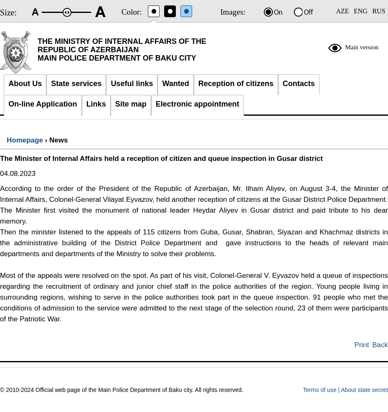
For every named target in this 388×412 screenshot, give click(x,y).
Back (380, 345)
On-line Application (42, 104)
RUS (378, 11)
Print (362, 345)
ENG (361, 11)
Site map (131, 104)
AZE (342, 11)
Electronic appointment (197, 104)
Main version (361, 47)
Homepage (25, 140)
